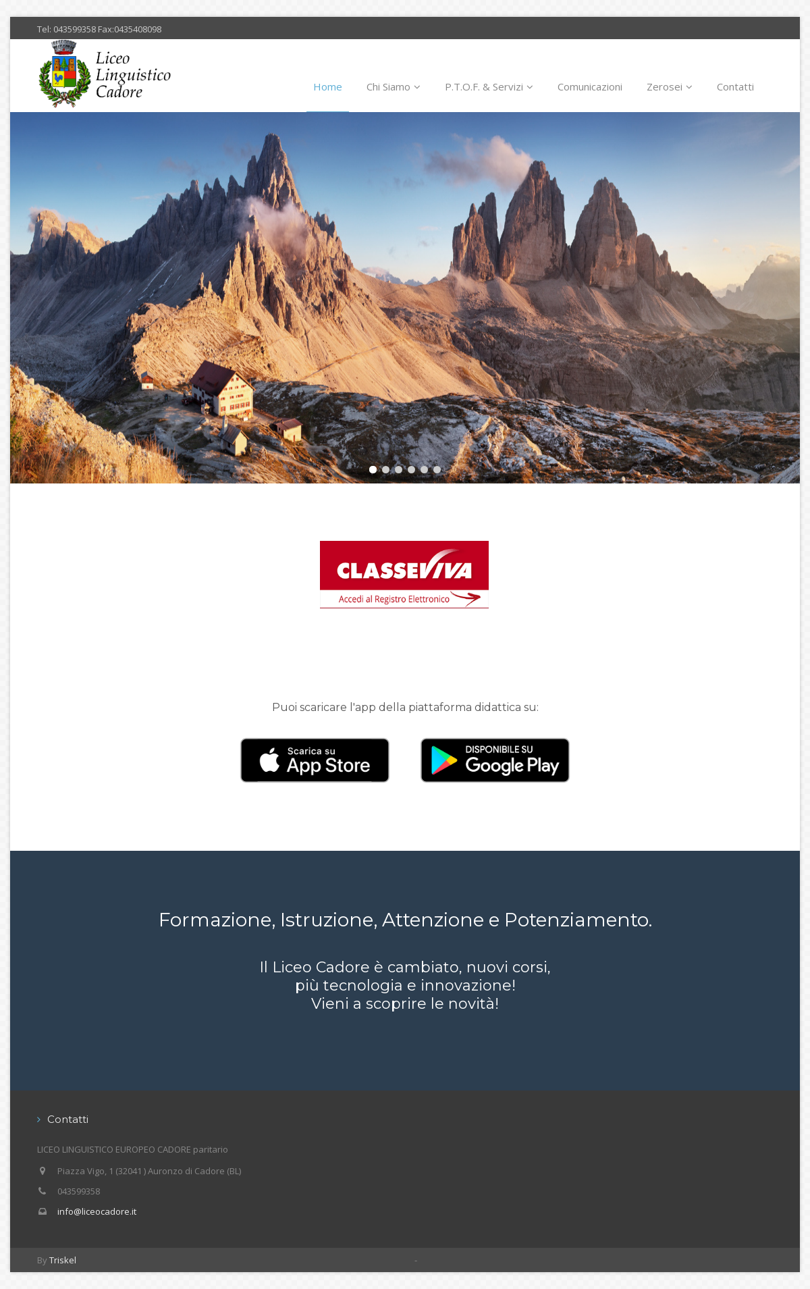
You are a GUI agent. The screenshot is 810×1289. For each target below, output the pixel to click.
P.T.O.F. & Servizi (489, 86)
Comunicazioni (590, 86)
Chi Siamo (394, 86)
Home (327, 86)
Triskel (62, 1260)
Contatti (735, 86)
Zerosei (670, 86)
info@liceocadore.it (96, 1211)
